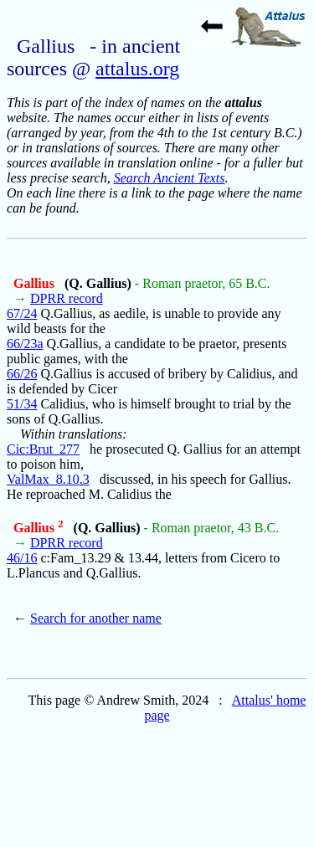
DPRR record (66, 298)
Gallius (35, 283)
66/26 (22, 374)
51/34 (22, 404)
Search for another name (96, 618)
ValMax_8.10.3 (48, 479)
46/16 (22, 558)
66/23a (25, 343)
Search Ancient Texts (169, 178)
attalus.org (137, 69)
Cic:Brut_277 (43, 449)
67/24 (22, 313)
